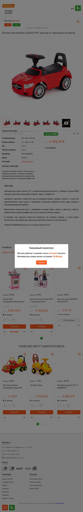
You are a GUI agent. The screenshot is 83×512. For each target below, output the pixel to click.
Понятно (41, 262)
